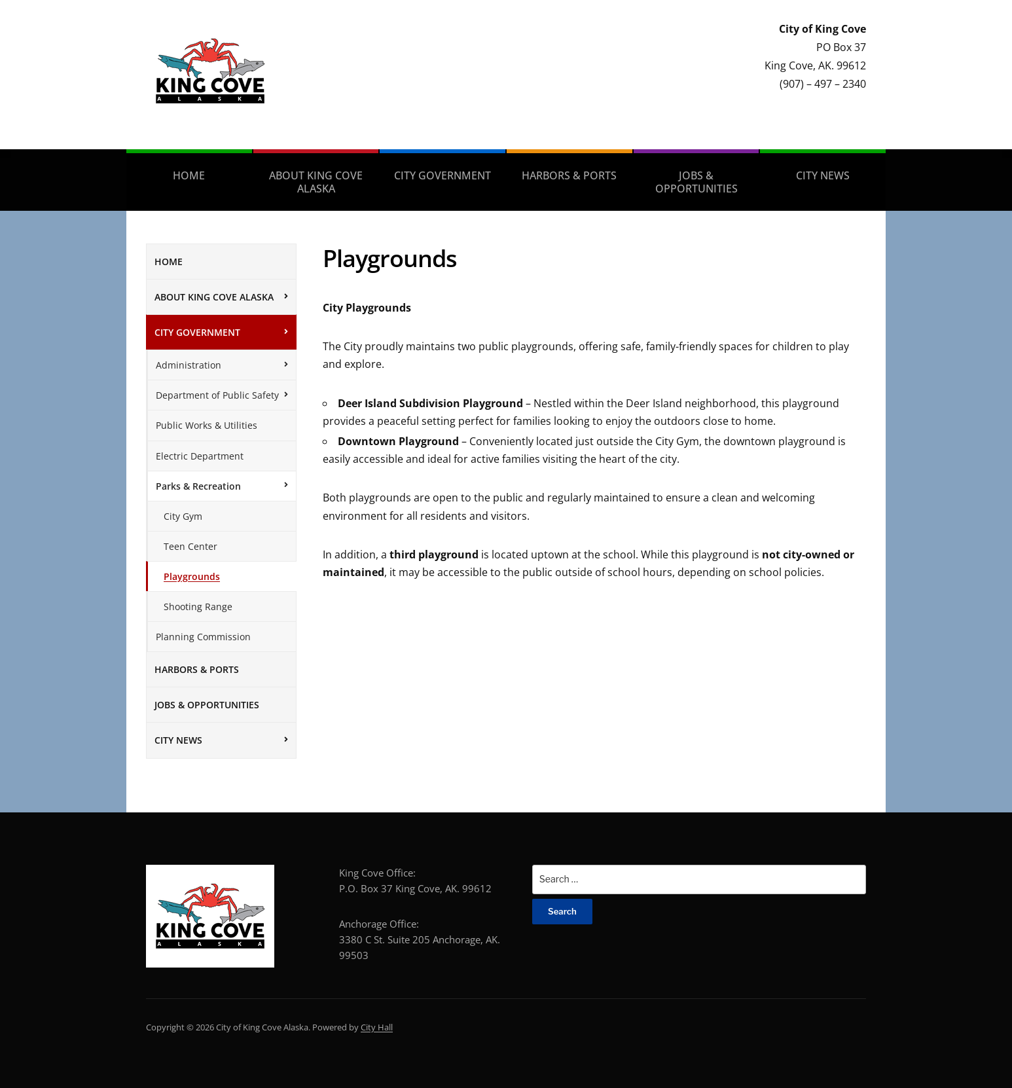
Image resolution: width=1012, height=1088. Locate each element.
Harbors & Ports (569, 175)
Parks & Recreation (198, 486)
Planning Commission (203, 636)
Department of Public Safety (217, 395)
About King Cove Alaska (316, 182)
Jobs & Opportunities (696, 182)
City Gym (183, 516)
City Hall (377, 1027)
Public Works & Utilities (206, 425)
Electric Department (200, 456)
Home (189, 175)
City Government (442, 175)
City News (823, 175)
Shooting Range (198, 606)
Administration (188, 365)
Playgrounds (192, 576)
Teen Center (190, 546)
